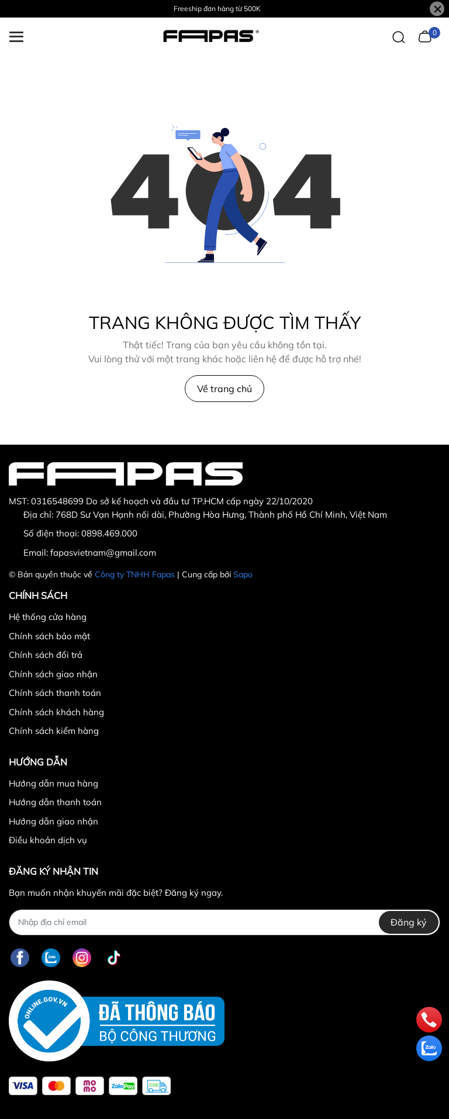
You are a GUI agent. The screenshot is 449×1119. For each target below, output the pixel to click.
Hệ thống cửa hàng (48, 616)
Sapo (243, 574)
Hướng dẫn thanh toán (55, 802)
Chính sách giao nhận (53, 674)
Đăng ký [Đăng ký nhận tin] (409, 922)
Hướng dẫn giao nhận (53, 821)
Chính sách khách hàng (56, 712)
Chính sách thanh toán (55, 692)
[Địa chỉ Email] (224, 922)
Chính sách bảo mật (49, 636)
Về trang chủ (224, 388)
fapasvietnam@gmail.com (103, 552)
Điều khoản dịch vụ (48, 840)
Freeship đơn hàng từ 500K (217, 8)
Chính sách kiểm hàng (54, 730)
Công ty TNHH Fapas (135, 574)
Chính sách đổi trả (45, 654)
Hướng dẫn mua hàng (53, 783)
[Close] (437, 9)
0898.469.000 (109, 533)
